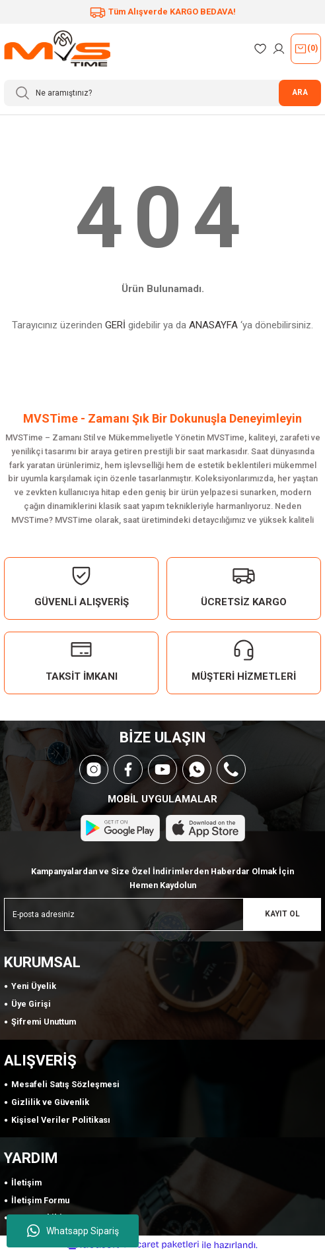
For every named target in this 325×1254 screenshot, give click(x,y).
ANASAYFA (213, 325)
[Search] (162, 93)
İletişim (26, 1182)
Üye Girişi (31, 1004)
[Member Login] (278, 48)
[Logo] (57, 48)
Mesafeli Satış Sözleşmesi (65, 1084)
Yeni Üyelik (33, 986)
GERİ (115, 325)
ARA (300, 92)
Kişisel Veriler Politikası (60, 1120)
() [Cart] (306, 48)
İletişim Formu (40, 1200)
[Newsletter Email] (162, 914)
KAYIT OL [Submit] (282, 913)
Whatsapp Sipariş (73, 1231)
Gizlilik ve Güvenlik (50, 1102)
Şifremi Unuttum (43, 1022)
